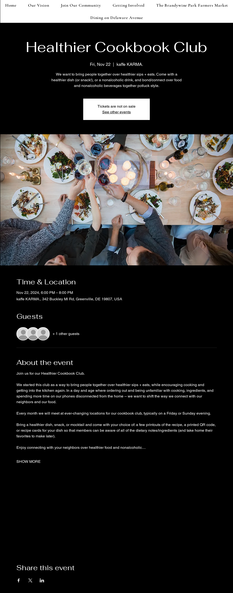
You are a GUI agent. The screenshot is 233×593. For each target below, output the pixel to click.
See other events (116, 112)
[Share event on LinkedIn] (42, 580)
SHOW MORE (28, 461)
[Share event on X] (30, 580)
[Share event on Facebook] (18, 580)
